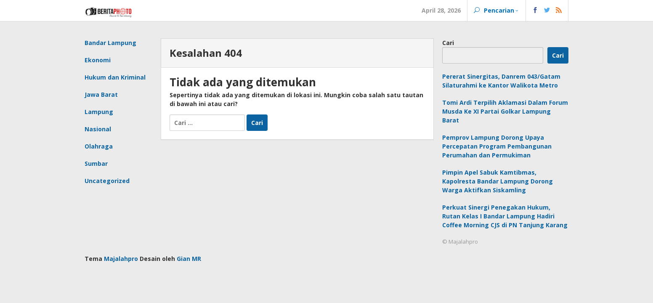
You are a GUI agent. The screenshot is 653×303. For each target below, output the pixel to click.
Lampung (99, 112)
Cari (448, 43)
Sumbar (96, 163)
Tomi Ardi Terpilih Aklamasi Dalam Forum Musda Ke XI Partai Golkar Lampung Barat (505, 111)
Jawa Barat (101, 94)
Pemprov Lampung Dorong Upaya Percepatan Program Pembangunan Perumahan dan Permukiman (497, 146)
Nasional (98, 129)
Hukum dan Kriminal (115, 77)
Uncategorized (107, 181)
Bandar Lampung (110, 43)
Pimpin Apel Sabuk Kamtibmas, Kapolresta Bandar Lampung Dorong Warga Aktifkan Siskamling (497, 181)
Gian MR (189, 259)
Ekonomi (98, 60)
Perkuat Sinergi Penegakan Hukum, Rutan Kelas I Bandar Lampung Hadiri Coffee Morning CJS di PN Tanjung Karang (505, 216)
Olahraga (99, 146)
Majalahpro (121, 259)
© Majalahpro (460, 241)
